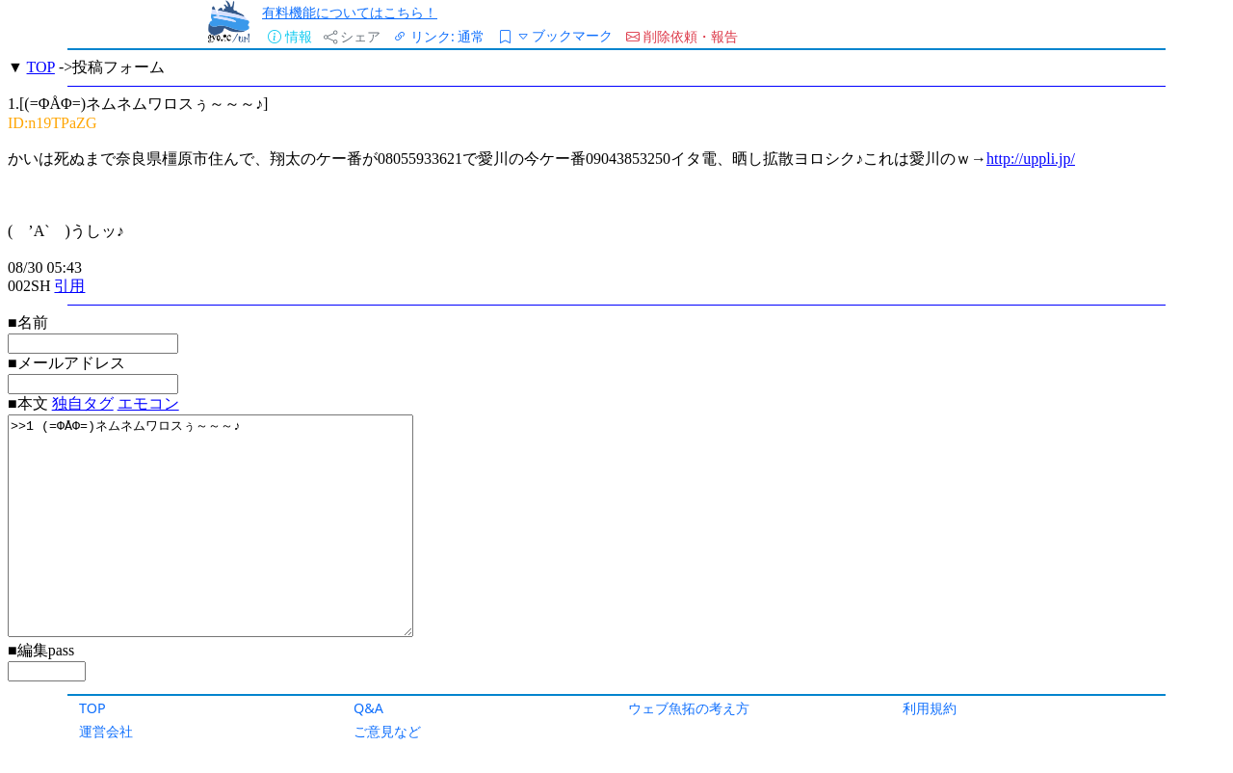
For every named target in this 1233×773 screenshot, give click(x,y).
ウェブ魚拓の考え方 (688, 708)
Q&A (368, 708)
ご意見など (387, 731)
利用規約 (930, 708)
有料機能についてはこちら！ (349, 12)
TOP (92, 708)
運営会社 (106, 731)
